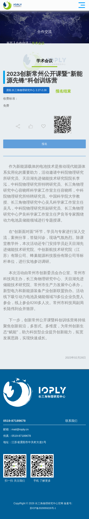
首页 (9, 43)
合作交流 (22, 43)
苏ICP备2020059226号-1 (43, 508)
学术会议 (38, 43)
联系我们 (71, 420)
